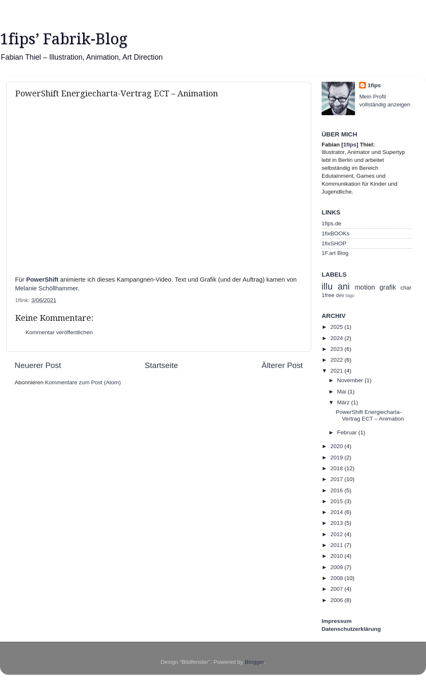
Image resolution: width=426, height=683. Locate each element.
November (351, 380)
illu (327, 286)
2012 (337, 534)
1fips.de (331, 223)
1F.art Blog (335, 253)
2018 (337, 468)
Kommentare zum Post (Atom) (83, 382)
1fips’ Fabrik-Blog (63, 39)
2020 (337, 446)
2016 (337, 490)
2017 (337, 479)
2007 (337, 589)
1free (328, 295)
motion (365, 287)
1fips (374, 85)
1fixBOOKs (336, 233)
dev (340, 295)
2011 (337, 545)
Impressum (337, 621)
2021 (337, 371)
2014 (337, 512)
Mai (342, 391)
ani (343, 286)
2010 (337, 556)
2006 (337, 600)
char (406, 288)
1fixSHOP (334, 243)
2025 (337, 327)
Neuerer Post (38, 365)
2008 (337, 578)
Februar (347, 432)
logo (350, 295)
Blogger (254, 662)
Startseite (161, 365)
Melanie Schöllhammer (46, 288)
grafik (388, 287)
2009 (337, 567)
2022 (337, 360)
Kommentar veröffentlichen (59, 332)
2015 (337, 501)
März (344, 402)
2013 (337, 523)
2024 (337, 338)
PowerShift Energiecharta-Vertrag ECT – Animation (370, 415)
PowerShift (42, 279)
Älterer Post (282, 365)
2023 (337, 349)
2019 (337, 457)
